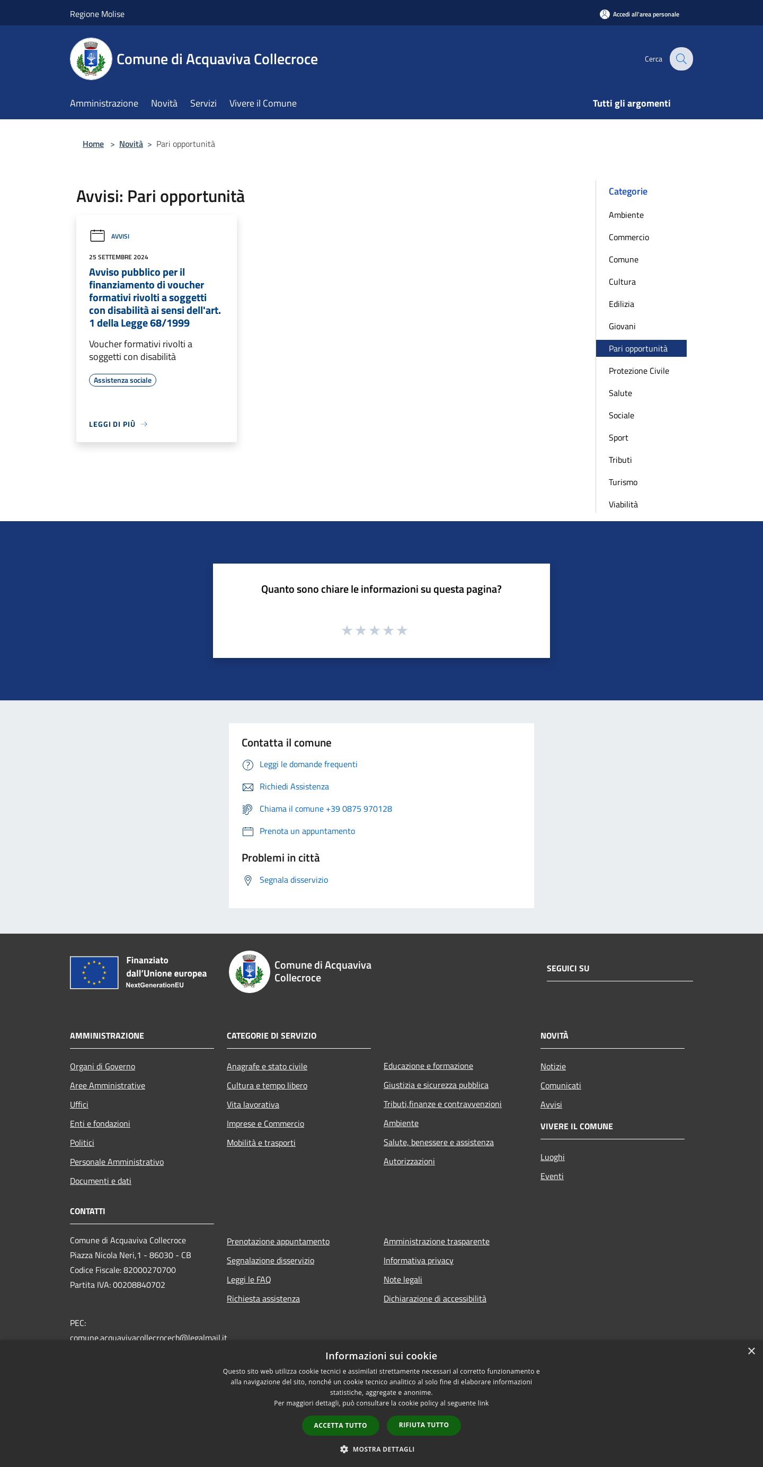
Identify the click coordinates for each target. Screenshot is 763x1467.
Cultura (622, 281)
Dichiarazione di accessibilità (435, 1298)
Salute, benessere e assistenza (439, 1142)
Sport (618, 437)
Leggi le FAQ (249, 1279)
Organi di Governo (102, 1066)
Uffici (79, 1104)
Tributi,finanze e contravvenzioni (443, 1103)
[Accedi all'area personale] (639, 14)
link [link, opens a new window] (483, 1403)
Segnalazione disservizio (270, 1260)
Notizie (553, 1066)
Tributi (620, 459)
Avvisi (109, 236)
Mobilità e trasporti (261, 1142)
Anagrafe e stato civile (267, 1066)
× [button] (751, 1352)
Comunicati (560, 1085)
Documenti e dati (100, 1180)
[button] (381, 1449)
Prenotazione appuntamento (278, 1241)
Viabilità (623, 504)
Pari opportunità (638, 348)
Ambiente (626, 214)
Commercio (629, 237)
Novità (131, 143)
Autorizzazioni (409, 1161)
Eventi (552, 1176)
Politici (82, 1142)
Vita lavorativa (253, 1104)
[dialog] (381, 1403)
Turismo (623, 482)
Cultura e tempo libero (267, 1085)
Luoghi (552, 1156)
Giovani (622, 326)
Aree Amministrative (107, 1085)
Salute (620, 392)
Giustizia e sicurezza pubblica (436, 1084)
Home (93, 143)
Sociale (621, 415)
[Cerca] (680, 59)
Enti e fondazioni (100, 1123)
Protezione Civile (639, 370)
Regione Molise (97, 13)
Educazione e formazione (428, 1065)
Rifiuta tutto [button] (424, 1424)
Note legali (403, 1279)
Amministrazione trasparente (437, 1241)
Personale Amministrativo (117, 1161)
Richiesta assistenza (263, 1298)
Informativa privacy (419, 1260)
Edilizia (621, 303)
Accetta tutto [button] (340, 1425)
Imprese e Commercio (265, 1123)
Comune (623, 259)
